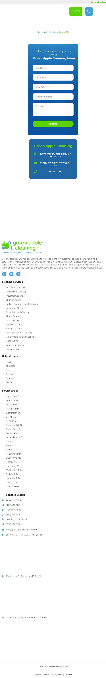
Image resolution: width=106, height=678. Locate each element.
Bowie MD (11, 445)
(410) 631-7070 (88, 11)
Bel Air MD (11, 416)
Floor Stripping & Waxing (17, 312)
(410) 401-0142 (13, 505)
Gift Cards (10, 374)
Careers (10, 378)
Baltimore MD (12, 396)
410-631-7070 (55, 171)
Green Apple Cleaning (18, 11)
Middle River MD (14, 470)
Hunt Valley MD (13, 466)
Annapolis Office (13, 500)
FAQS (8, 361)
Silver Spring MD (13, 457)
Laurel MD (11, 441)
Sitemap (68, 674)
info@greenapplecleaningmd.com (55, 164)
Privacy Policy (57, 674)
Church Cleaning (13, 299)
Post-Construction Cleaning (19, 332)
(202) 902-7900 (13, 524)
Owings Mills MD (14, 425)
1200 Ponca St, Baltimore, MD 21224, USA (55, 155)
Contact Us (11, 382)
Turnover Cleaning (14, 324)
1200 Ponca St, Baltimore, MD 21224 (23, 576)
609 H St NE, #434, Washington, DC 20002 (26, 617)
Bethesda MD (12, 449)
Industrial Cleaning (14, 295)
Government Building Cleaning (20, 336)
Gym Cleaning (12, 320)
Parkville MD (12, 474)
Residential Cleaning (15, 287)
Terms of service (41, 674)
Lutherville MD (13, 478)
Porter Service (12, 349)
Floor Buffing (12, 340)
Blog (8, 370)
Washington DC (13, 412)
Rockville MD (12, 420)
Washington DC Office (16, 519)
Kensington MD (13, 453)
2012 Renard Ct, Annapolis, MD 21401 (24, 535)
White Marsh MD (14, 437)
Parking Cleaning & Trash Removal (22, 304)
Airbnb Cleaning (13, 316)
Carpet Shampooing (15, 345)
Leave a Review (98, 2)
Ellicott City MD (13, 429)
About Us (10, 365)
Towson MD (12, 404)
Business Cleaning (14, 328)
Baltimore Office (13, 509)
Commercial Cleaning (16, 291)
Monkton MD (12, 486)
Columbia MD (12, 433)
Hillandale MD (12, 461)
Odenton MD (12, 482)
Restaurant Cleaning (15, 308)
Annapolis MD (12, 400)
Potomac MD (12, 408)
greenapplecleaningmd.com (56, 666)
